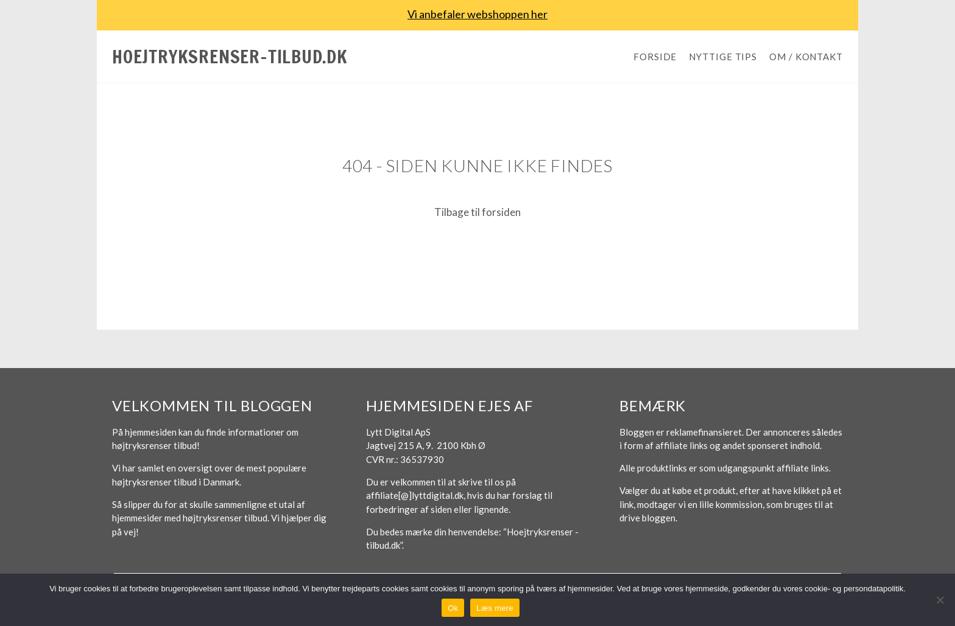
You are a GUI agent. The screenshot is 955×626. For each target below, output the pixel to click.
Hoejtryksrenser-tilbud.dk (230, 56)
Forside (655, 56)
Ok (453, 608)
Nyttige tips (723, 56)
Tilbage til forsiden (477, 212)
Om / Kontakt (806, 56)
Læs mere (494, 608)
